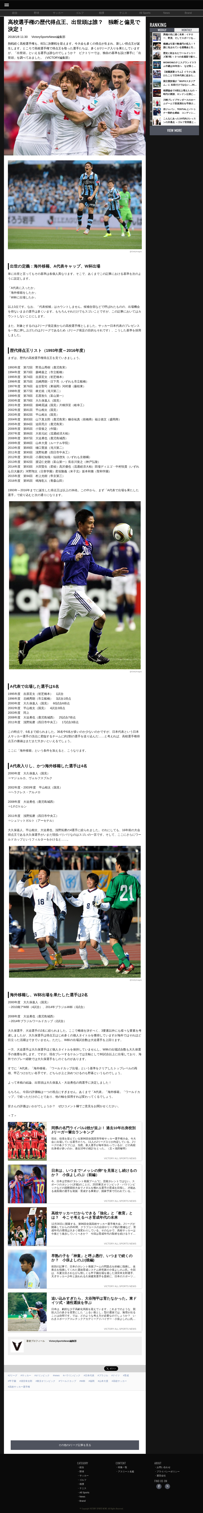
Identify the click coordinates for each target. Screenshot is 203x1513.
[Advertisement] (82, 1413)
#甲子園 (12, 1381)
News (166, 12)
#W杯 (82, 1381)
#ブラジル (103, 1375)
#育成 (126, 1375)
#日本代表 (89, 1375)
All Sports (144, 12)
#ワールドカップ (67, 1381)
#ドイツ (115, 1375)
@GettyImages (136, 251)
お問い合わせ (163, 1467)
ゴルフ (80, 12)
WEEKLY (162, 30)
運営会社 (161, 1475)
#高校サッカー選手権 (19, 1386)
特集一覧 (122, 1467)
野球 (36, 12)
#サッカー (26, 1375)
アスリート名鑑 (126, 1471)
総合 (14, 12)
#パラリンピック (71, 1375)
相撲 (101, 12)
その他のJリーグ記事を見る (74, 1445)
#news (56, 1375)
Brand (188, 12)
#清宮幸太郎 (25, 1381)
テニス (123, 12)
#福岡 (91, 1381)
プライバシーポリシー (168, 1471)
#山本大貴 (103, 1381)
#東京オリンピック (45, 1381)
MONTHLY (186, 30)
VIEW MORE (174, 130)
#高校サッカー (119, 1381)
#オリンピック (42, 1375)
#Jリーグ (12, 1375)
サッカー (58, 12)
